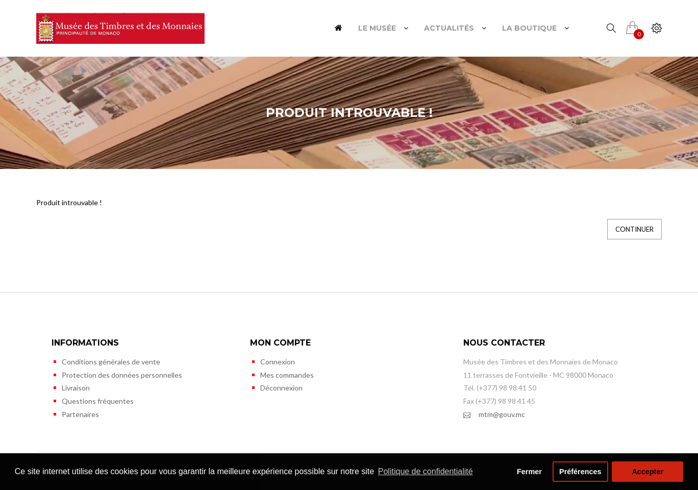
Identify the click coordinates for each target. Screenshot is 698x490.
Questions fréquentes (98, 401)
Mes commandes (287, 375)
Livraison (76, 387)
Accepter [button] (647, 472)
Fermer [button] (529, 472)
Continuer (634, 229)
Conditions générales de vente (111, 361)
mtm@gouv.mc (494, 415)
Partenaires (80, 414)
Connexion (277, 361)
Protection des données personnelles (122, 375)
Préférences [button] (580, 472)
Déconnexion (281, 387)
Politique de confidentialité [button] (425, 471)
